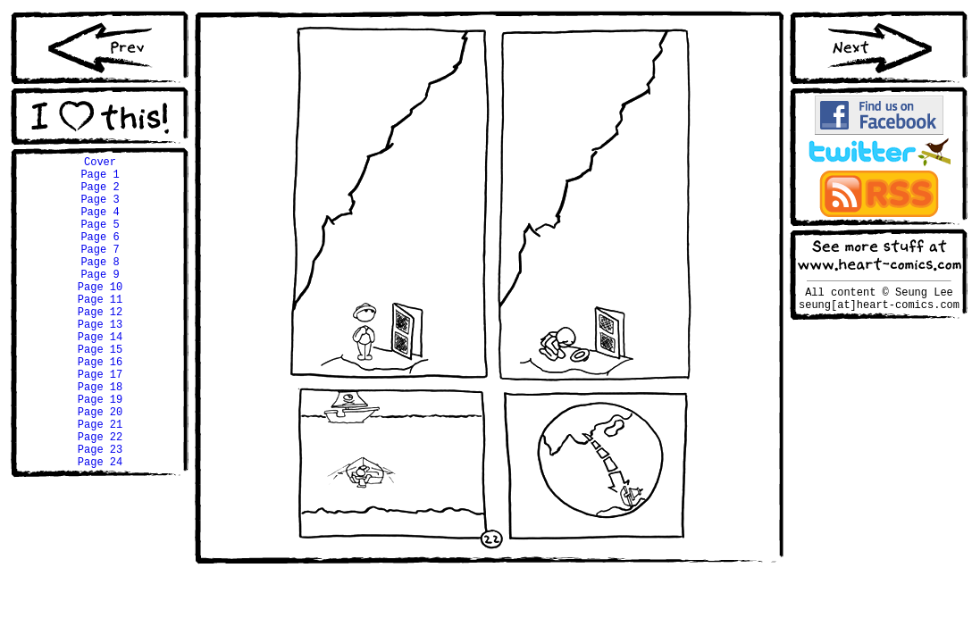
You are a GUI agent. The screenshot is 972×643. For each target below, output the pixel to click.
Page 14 (100, 376)
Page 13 (100, 361)
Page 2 (99, 194)
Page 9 (99, 300)
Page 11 (100, 330)
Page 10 (100, 315)
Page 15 (100, 391)
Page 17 (100, 422)
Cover (100, 163)
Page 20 (100, 467)
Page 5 (99, 239)
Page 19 (100, 452)
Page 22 (100, 497)
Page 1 (99, 179)
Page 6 (99, 255)
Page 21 (100, 482)
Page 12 (100, 346)
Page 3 (99, 209)
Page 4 (99, 224)
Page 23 (100, 513)
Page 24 (100, 528)
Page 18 (100, 437)
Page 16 (100, 406)
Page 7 (99, 270)
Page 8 (99, 285)
